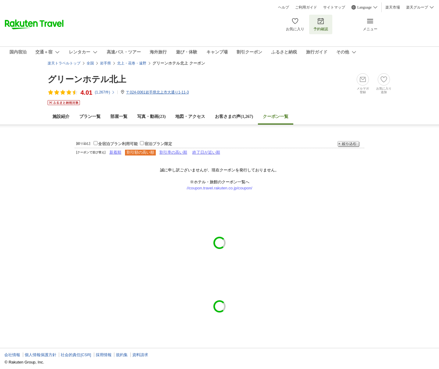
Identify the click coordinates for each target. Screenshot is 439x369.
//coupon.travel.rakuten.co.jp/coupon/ (219, 188)
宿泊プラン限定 (158, 143)
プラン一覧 (90, 116)
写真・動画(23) (151, 116)
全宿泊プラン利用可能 (118, 143)
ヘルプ (283, 7)
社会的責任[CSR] (76, 355)
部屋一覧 (118, 116)
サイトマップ (334, 7)
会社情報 (12, 355)
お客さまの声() (234, 116)
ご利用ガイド (306, 7)
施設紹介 (61, 116)
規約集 (122, 355)
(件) (105, 92)
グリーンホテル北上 (87, 79)
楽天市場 (392, 7)
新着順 (115, 152)
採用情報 (104, 355)
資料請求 (140, 355)
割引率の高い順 (173, 152)
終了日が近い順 (206, 152)
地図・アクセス (190, 116)
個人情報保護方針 (40, 355)
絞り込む (348, 144)
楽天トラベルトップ (64, 63)
